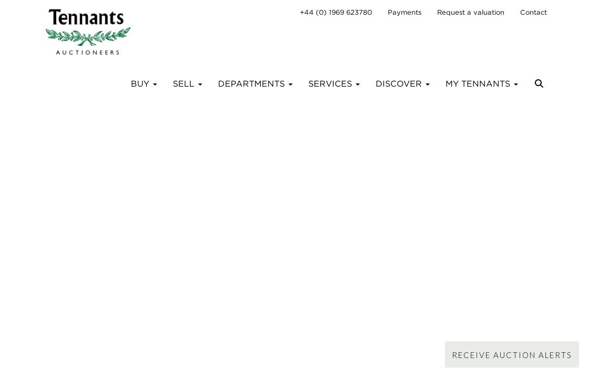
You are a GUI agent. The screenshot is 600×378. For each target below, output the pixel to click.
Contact (533, 12)
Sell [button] (187, 84)
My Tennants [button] (482, 84)
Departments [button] (255, 84)
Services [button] (334, 84)
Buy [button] (144, 84)
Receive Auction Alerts (512, 355)
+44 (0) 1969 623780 (336, 12)
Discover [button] (403, 84)
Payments (404, 12)
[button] (540, 88)
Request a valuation (470, 12)
